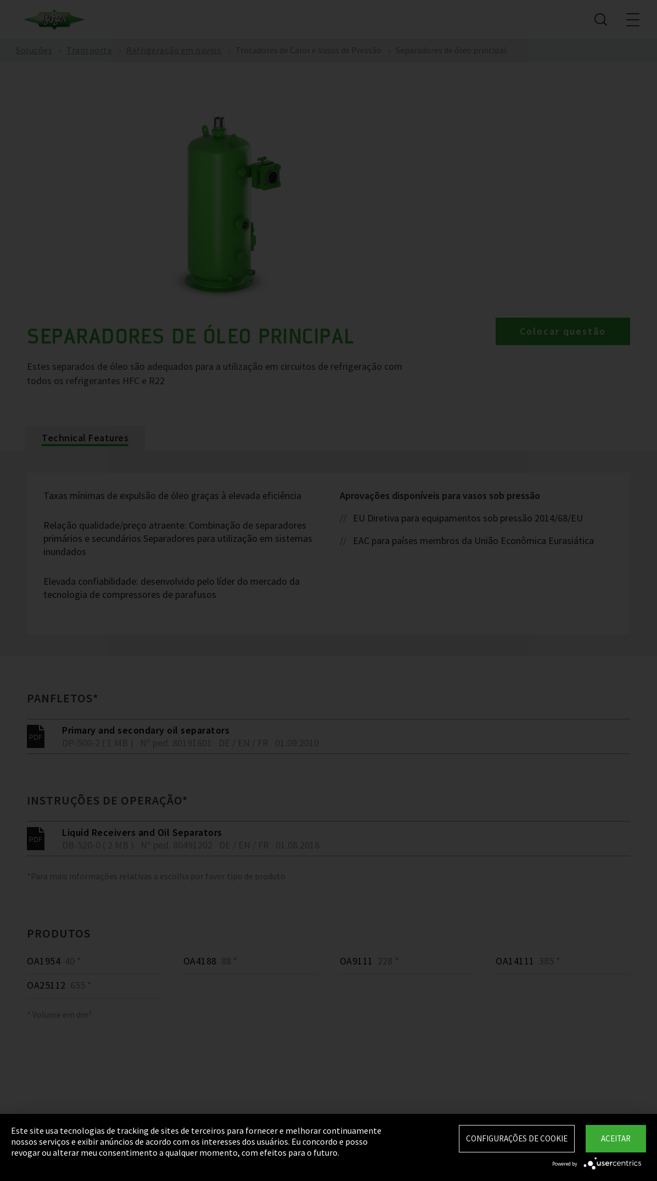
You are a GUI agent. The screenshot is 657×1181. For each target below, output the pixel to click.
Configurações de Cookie (517, 1138)
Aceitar (616, 1138)
